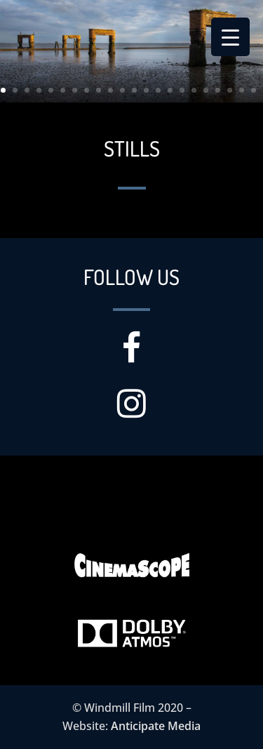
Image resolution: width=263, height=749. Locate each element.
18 (205, 90)
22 (253, 90)
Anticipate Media (156, 726)
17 (193, 90)
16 (182, 90)
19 (217, 90)
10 (110, 90)
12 (134, 90)
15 (170, 90)
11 (122, 90)
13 (146, 90)
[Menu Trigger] (230, 37)
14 (158, 90)
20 (229, 90)
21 (241, 90)
